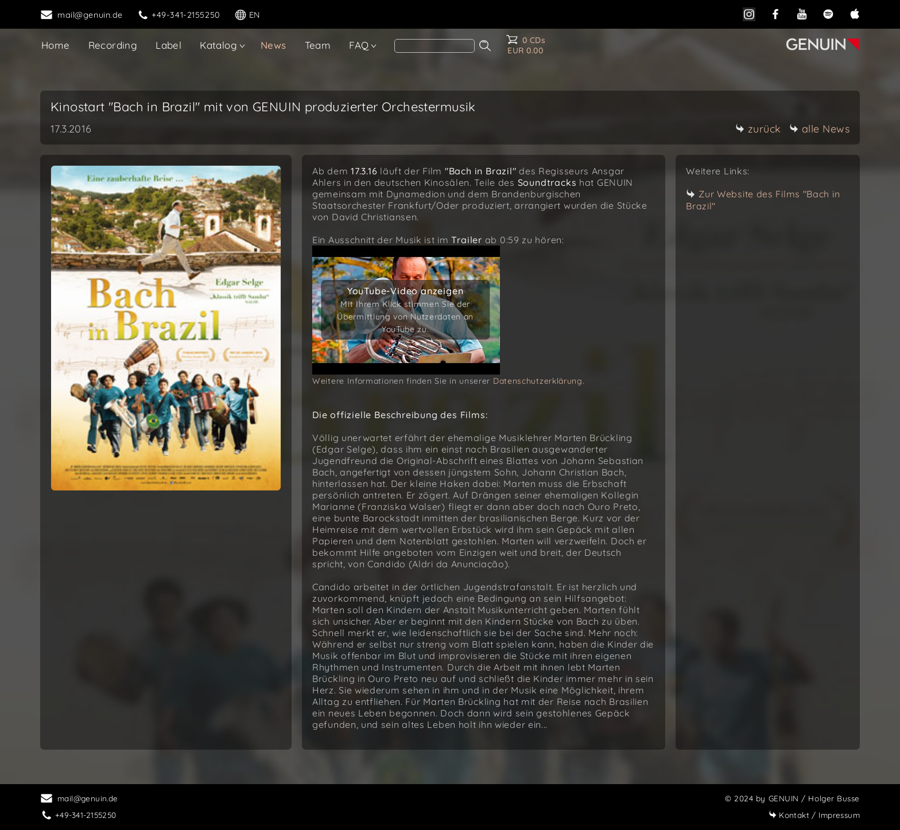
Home (55, 45)
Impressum (814, 815)
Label (168, 45)
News (273, 45)
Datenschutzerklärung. (539, 381)
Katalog (218, 45)
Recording (113, 45)
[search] (434, 46)
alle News (819, 128)
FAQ (358, 45)
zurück (758, 128)
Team (318, 45)
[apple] (855, 14)
